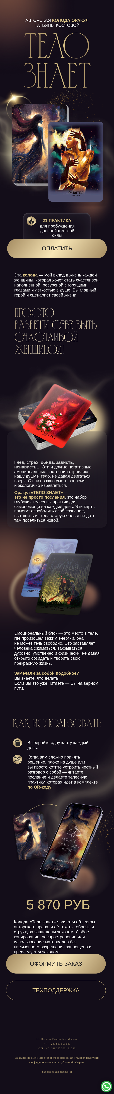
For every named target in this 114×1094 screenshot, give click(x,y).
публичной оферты (72, 1062)
